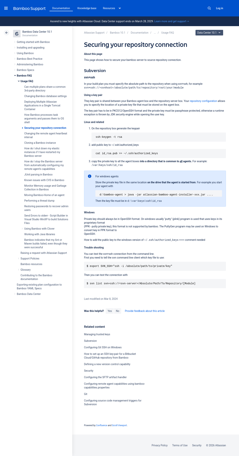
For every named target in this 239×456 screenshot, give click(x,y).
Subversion (90, 340)
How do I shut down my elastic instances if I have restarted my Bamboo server (42, 152)
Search (209, 8)
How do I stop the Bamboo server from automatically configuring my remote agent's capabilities (44, 165)
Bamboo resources (31, 264)
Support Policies (30, 258)
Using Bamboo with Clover (39, 228)
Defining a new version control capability (107, 364)
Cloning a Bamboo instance (40, 142)
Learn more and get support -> (171, 21)
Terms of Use (179, 445)
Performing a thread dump (39, 200)
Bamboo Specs (25, 70)
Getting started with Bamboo (33, 42)
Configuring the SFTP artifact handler (105, 377)
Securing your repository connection (45, 127)
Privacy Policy (159, 445)
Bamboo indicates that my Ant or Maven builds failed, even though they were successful (45, 243)
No (117, 310)
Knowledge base (87, 8)
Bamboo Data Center (29, 293)
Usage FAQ (27, 81)
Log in (219, 8)
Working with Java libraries (39, 234)
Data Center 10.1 (209, 33)
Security (88, 370)
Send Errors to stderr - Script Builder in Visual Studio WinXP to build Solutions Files (46, 219)
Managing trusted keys (97, 334)
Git (85, 394)
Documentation (61, 8)
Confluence (101, 425)
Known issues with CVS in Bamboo (44, 180)
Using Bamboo (25, 53)
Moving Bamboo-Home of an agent (44, 195)
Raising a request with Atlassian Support (44, 252)
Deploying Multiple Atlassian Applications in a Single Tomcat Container (42, 105)
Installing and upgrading (30, 47)
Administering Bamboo (30, 64)
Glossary (26, 269)
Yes (110, 310)
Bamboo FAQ (24, 75)
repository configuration (203, 100)
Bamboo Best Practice (29, 58)
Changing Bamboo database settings (45, 96)
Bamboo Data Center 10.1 (37, 31)
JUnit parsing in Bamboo (38, 174)
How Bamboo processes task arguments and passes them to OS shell (44, 118)
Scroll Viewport (119, 425)
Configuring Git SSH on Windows (103, 347)
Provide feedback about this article (145, 310)
